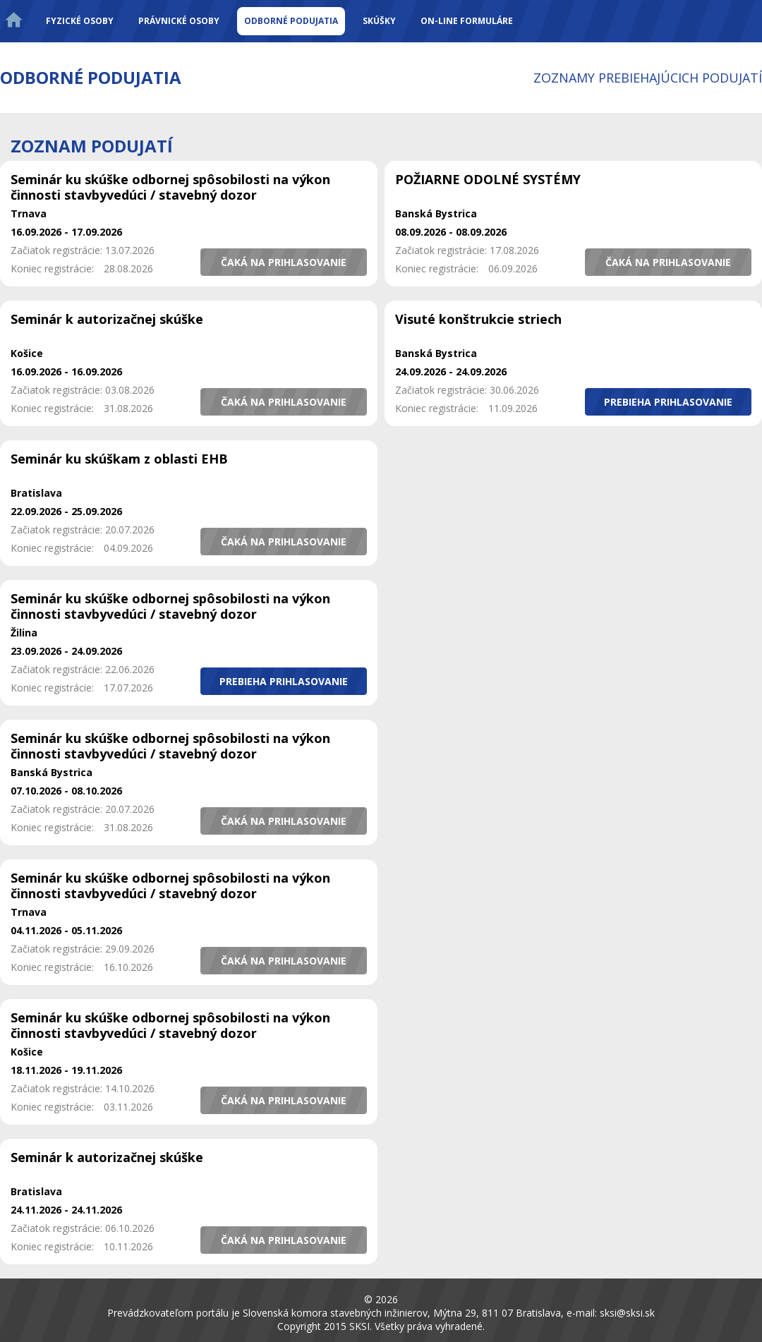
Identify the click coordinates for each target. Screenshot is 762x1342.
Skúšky (379, 21)
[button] (283, 262)
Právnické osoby (178, 21)
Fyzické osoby (80, 21)
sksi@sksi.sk (627, 1312)
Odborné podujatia (291, 21)
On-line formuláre (467, 21)
